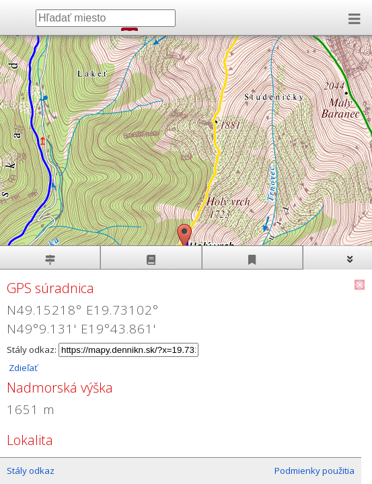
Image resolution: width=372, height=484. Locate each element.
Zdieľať (22, 368)
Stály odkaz (30, 471)
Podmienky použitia (314, 471)
